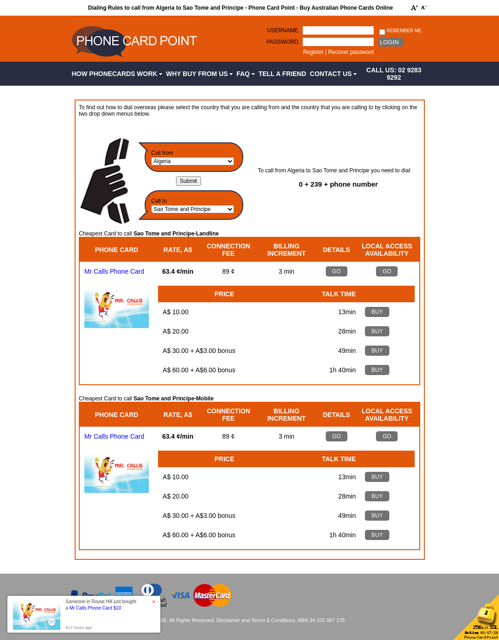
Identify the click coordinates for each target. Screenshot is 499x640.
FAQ (245, 73)
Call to (159, 201)
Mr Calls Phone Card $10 (95, 608)
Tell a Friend (282, 73)
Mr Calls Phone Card (114, 271)
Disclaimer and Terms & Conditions (256, 620)
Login (389, 42)
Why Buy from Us (199, 73)
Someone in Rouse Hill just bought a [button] (100, 605)
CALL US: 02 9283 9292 (394, 73)
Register (313, 52)
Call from (162, 153)
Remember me (400, 31)
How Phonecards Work (117, 73)
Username (282, 30)
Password (282, 42)
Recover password (351, 52)
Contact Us (333, 73)
